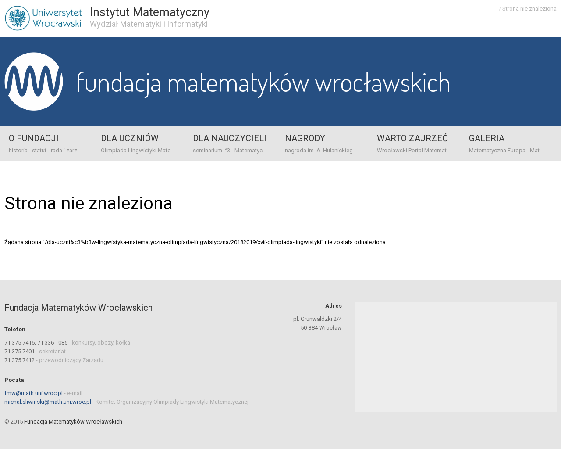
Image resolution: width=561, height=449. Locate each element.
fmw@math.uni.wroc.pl (33, 393)
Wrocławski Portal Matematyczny (419, 150)
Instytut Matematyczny (149, 12)
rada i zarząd (67, 150)
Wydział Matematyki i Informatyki (149, 24)
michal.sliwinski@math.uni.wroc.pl (47, 402)
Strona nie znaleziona (529, 8)
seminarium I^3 (211, 150)
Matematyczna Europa (262, 150)
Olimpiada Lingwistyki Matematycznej (148, 150)
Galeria (486, 138)
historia (18, 150)
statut (39, 150)
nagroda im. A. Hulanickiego (320, 150)
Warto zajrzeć (412, 138)
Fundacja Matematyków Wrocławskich (263, 81)
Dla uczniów (130, 138)
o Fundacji (34, 138)
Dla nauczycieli (229, 138)
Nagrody (305, 138)
